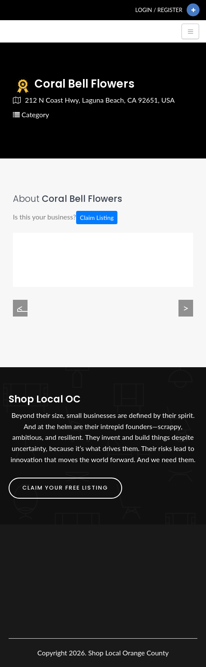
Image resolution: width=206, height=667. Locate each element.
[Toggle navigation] (190, 31)
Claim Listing (97, 217)
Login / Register (158, 9)
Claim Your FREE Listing (65, 487)
